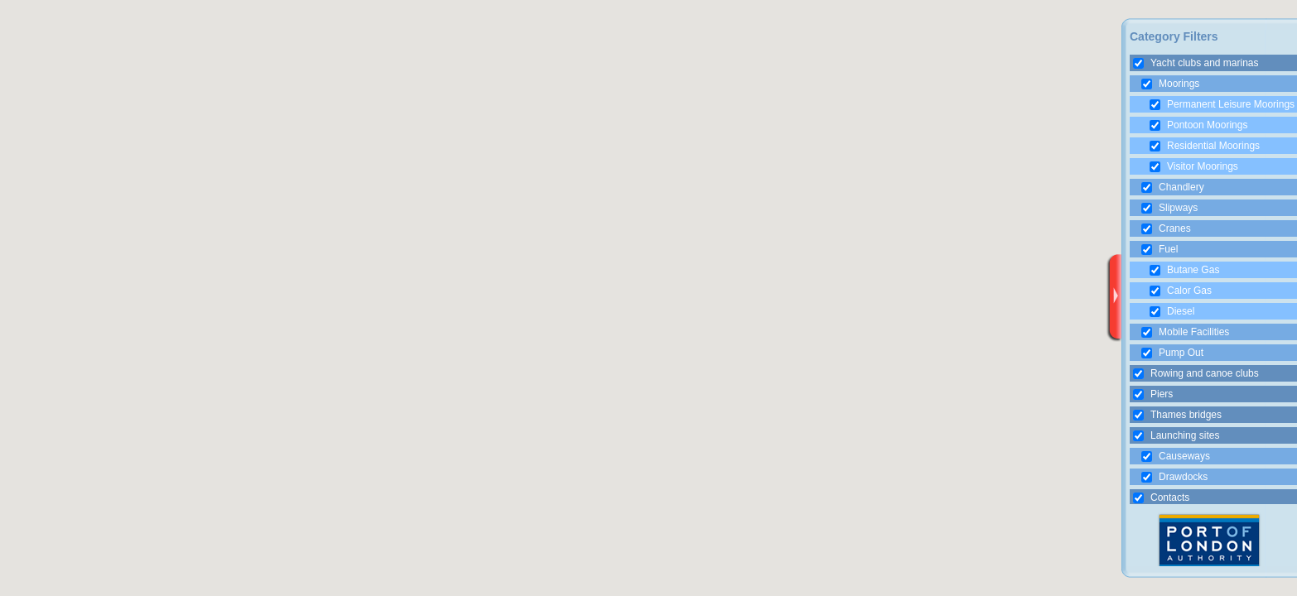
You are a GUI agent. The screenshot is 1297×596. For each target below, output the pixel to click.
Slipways (1169, 208)
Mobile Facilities (1185, 332)
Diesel (1172, 311)
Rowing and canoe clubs (1196, 373)
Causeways (1175, 456)
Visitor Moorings (1194, 166)
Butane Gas (1184, 270)
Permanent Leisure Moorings (1222, 104)
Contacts (1161, 497)
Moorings (1170, 83)
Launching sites (1176, 435)
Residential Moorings (1205, 145)
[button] (844, 270)
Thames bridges (1177, 415)
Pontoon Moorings (1198, 125)
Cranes (1166, 228)
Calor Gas (1181, 290)
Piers (1153, 394)
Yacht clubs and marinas (1196, 63)
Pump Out (1172, 352)
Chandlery (1172, 187)
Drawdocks (1174, 477)
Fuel (1159, 249)
